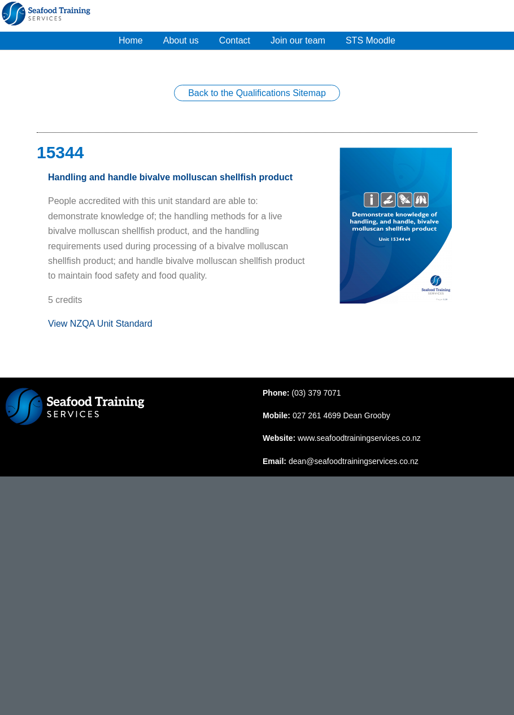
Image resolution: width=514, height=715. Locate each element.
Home (131, 40)
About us (181, 40)
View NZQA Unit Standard (100, 323)
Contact (234, 40)
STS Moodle (370, 40)
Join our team (298, 40)
